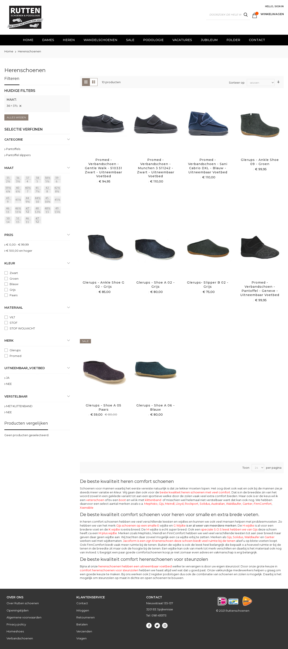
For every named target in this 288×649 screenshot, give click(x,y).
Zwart (14, 273)
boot (122, 500)
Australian (218, 503)
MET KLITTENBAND (19, 406)
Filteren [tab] (11, 78)
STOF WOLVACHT (22, 328)
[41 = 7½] (38, 190)
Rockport (191, 503)
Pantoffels (13, 149)
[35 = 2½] (9, 180)
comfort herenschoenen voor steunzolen (109, 570)
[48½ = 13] (48, 210)
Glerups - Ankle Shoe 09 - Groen (260, 162)
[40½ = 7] (28, 190)
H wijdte (248, 525)
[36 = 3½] (18, 180)
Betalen (82, 624)
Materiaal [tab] (13, 308)
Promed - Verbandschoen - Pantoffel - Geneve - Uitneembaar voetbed (259, 289)
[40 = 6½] (18, 190)
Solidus (205, 503)
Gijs (161, 503)
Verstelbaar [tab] (15, 396)
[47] (38, 221)
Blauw (14, 284)
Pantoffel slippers (18, 155)
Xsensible (86, 507)
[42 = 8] (48, 190)
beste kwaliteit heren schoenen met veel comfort (195, 492)
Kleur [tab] (9, 263)
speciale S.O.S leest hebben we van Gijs (229, 529)
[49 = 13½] (58, 210)
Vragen (81, 638)
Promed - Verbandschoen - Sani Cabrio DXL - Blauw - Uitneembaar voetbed (207, 166)
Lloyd (179, 503)
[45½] (58, 200)
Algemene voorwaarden (24, 617)
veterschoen (95, 500)
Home (9, 51)
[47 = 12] (28, 210)
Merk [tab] (9, 341)
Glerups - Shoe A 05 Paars (103, 407)
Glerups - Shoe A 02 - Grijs (155, 285)
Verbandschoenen (20, 638)
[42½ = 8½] (58, 190)
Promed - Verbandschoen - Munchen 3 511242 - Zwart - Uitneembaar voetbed (155, 168)
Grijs (12, 289)
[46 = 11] (9, 210)
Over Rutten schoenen (23, 603)
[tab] (37, 100)
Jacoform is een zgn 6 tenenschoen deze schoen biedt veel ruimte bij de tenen (179, 540)
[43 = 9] (9, 200)
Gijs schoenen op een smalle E (137, 525)
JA (7, 377)
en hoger (19, 250)
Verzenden (84, 631)
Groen (14, 278)
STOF (13, 322)
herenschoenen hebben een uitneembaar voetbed (135, 566)
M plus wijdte (108, 533)
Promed (15, 356)
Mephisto (151, 503)
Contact (82, 603)
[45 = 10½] (48, 200)
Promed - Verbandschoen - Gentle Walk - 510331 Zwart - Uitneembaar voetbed (103, 168)
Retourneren (85, 617)
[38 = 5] (38, 180)
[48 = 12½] (38, 210)
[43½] (18, 200)
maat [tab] (9, 168)
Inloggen (82, 610)
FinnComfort (263, 503)
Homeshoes (15, 631)
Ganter (247, 503)
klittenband (153, 500)
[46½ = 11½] (18, 210)
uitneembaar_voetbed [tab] (24, 368)
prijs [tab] (8, 235)
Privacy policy (16, 624)
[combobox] (228, 14)
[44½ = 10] (38, 200)
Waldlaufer (233, 503)
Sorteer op (237, 82)
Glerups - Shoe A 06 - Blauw (155, 407)
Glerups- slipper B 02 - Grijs (207, 285)
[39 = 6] (58, 180)
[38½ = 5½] (48, 180)
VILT (12, 317)
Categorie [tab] (13, 139)
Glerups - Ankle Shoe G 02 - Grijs (103, 285)
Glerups (15, 350)
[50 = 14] (9, 221)
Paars (13, 295)
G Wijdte (204, 525)
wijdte (152, 529)
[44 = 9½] (28, 200)
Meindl (170, 503)
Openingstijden (18, 610)
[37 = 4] (28, 180)
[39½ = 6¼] (9, 190)
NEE (9, 384)
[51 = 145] (18, 221)
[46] (28, 221)
